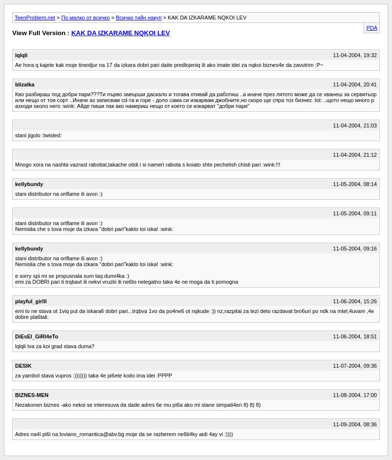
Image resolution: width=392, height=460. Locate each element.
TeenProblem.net (35, 18)
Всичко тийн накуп (139, 18)
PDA (371, 28)
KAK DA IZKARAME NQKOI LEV (120, 33)
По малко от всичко (85, 18)
